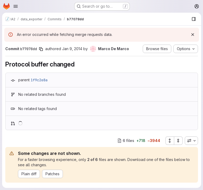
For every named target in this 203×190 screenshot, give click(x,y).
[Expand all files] (169, 140)
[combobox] (191, 140)
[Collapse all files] (178, 140)
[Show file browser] (193, 19)
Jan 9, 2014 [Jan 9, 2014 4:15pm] (72, 48)
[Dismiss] (192, 34)
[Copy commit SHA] (41, 49)
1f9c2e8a (39, 80)
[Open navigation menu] (15, 6)
